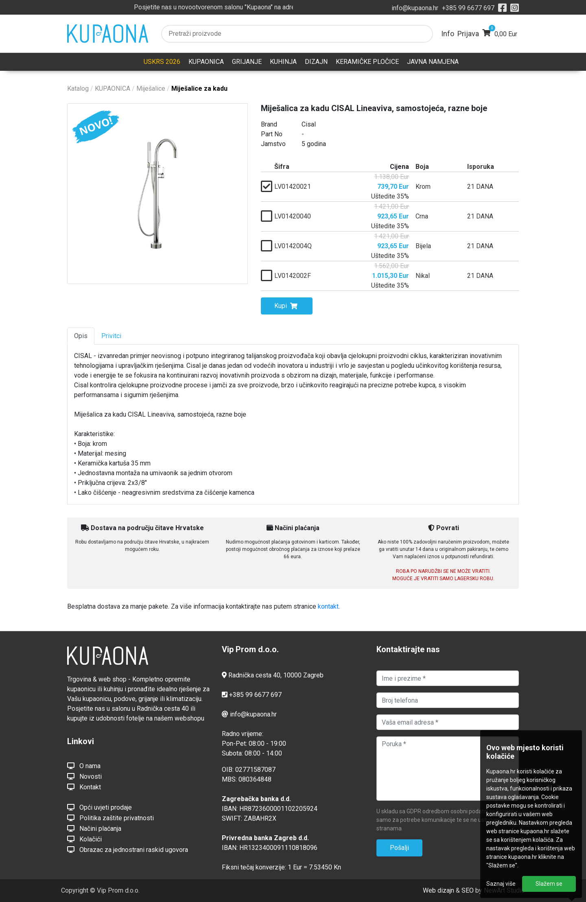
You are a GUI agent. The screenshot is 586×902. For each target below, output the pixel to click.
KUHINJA (283, 62)
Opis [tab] (80, 336)
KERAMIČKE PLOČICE (367, 62)
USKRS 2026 (162, 62)
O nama (84, 765)
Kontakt (84, 787)
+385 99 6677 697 (468, 8)
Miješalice (150, 88)
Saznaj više (501, 883)
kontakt (328, 606)
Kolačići (84, 839)
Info (447, 33)
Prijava (468, 33)
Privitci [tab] (111, 336)
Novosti (84, 776)
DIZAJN (316, 62)
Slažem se (549, 883)
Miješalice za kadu (199, 88)
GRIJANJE (247, 62)
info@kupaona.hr (414, 8)
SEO (467, 890)
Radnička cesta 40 (254, 675)
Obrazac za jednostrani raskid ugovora (127, 849)
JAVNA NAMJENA (433, 62)
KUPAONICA (206, 62)
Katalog (78, 88)
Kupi (285, 306)
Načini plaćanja (94, 828)
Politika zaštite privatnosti (110, 818)
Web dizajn (438, 890)
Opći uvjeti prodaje (99, 807)
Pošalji (399, 848)
